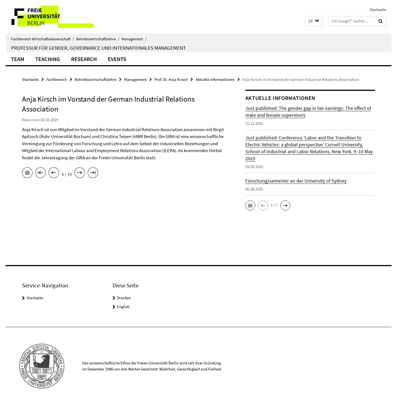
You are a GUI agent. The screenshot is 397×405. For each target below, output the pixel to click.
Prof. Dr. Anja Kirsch (171, 79)
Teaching (47, 58)
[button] (314, 21)
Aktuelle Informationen (215, 79)
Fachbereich (56, 79)
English (123, 306)
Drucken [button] (124, 297)
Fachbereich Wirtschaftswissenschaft (42, 39)
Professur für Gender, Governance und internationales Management (98, 47)
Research (84, 58)
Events (117, 58)
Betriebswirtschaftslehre (97, 39)
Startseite (377, 9)
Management (134, 39)
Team (17, 58)
